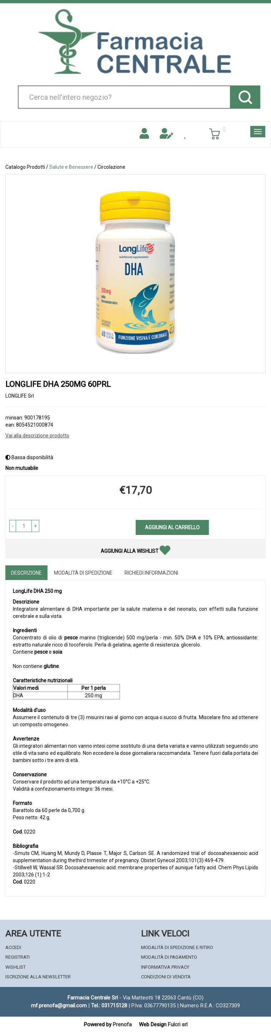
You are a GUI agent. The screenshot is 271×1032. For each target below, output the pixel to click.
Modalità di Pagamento (169, 957)
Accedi (13, 947)
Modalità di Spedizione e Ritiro (177, 947)
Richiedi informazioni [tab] (151, 573)
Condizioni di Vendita (166, 976)
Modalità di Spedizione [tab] (83, 573)
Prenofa (122, 1024)
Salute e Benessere (71, 167)
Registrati (17, 957)
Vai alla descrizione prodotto (37, 435)
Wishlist (15, 967)
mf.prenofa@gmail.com (59, 1005)
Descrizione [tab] (26, 573)
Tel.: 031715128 (109, 1005)
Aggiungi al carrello (172, 527)
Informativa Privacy (165, 967)
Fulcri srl (177, 1024)
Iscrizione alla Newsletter (38, 976)
